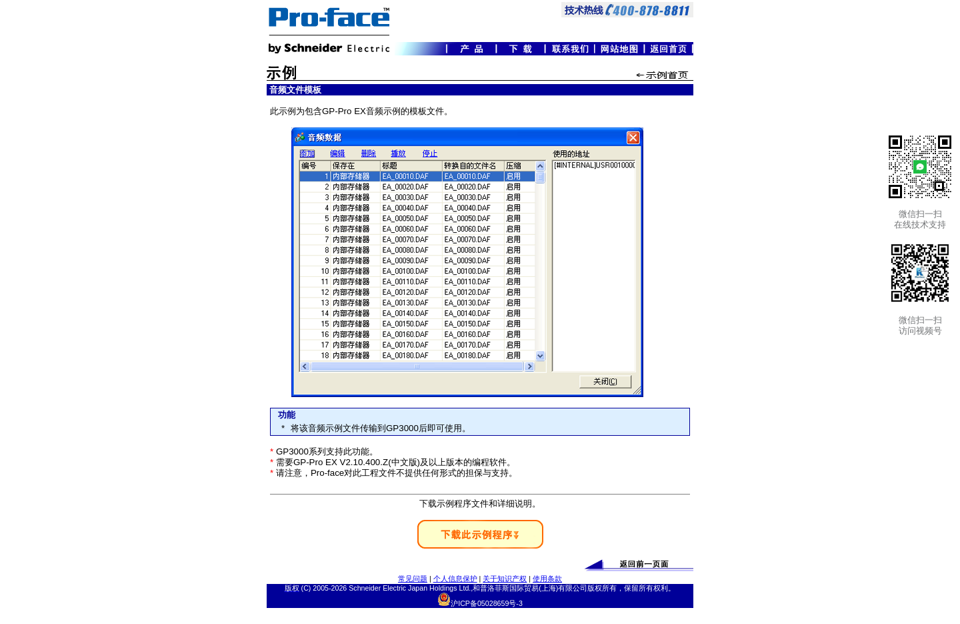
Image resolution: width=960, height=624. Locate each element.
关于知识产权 (505, 579)
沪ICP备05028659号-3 (487, 603)
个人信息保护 (455, 579)
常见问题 (412, 579)
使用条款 (547, 579)
